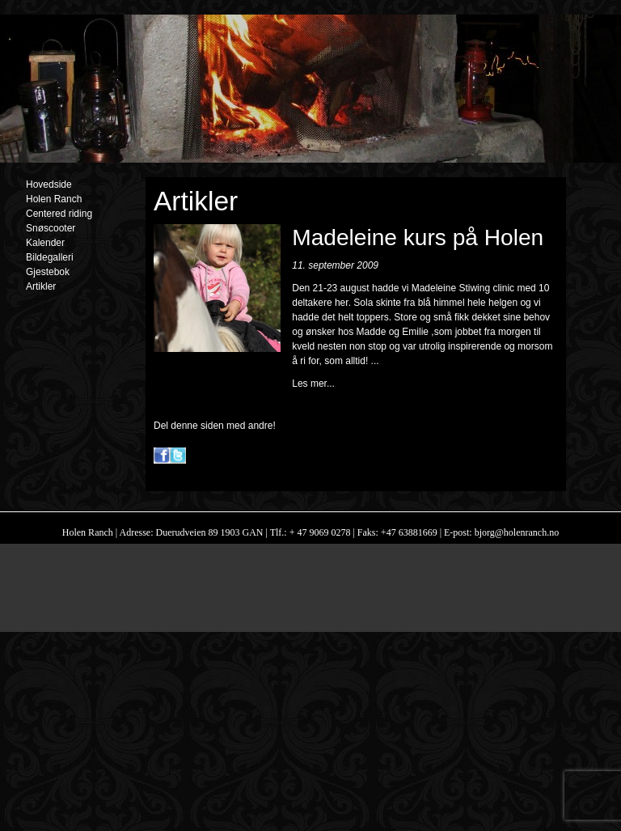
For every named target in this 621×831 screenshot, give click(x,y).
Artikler (41, 286)
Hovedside (49, 184)
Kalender (45, 242)
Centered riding (59, 213)
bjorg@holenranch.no (515, 532)
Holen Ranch (54, 199)
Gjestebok (48, 272)
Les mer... (313, 383)
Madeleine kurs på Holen (417, 237)
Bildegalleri (50, 257)
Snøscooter (50, 228)
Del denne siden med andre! (215, 425)
